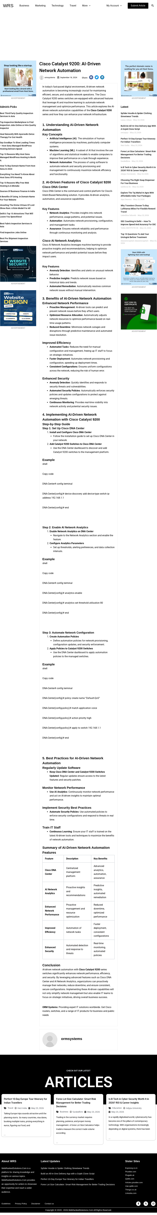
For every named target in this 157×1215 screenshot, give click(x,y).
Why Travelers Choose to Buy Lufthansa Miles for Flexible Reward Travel (138, 208)
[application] (83, 5)
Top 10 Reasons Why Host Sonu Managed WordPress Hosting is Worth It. (18, 157)
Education (117, 1108)
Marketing (38, 5)
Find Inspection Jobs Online (13, 232)
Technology (55, 5)
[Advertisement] (78, 33)
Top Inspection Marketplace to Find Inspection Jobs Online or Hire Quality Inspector (18, 125)
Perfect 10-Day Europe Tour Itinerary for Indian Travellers (69, 1179)
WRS (8, 5)
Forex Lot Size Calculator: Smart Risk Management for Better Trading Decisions (138, 154)
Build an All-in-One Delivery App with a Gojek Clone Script (69, 1173)
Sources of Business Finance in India (17, 191)
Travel (68, 5)
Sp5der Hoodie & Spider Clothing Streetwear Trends (67, 1168)
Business (24, 5)
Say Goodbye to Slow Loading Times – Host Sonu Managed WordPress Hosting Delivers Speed (17, 145)
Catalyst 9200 (104, 110)
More (81, 5)
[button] (138, 6)
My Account (114, 5)
